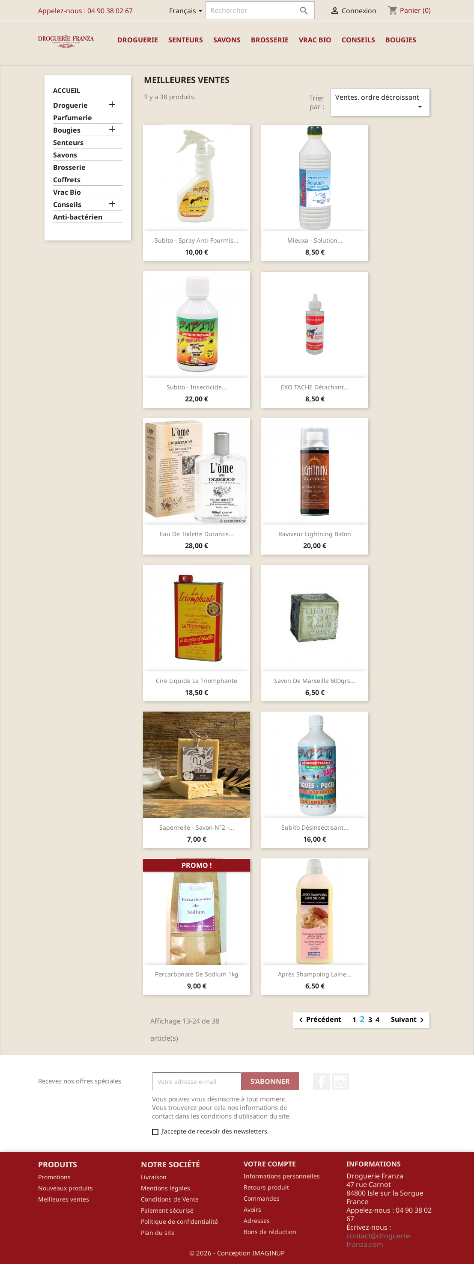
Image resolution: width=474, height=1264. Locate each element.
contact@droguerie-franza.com (378, 1240)
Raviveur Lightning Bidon (314, 534)
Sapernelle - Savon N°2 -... (196, 827)
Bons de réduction (270, 1232)
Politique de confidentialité (179, 1221)
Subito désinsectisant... (315, 827)
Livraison (154, 1177)
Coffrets (66, 179)
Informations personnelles (282, 1176)
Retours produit (266, 1187)
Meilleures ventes (63, 1199)
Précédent (318, 1020)
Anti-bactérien (77, 217)
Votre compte (270, 1164)
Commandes (262, 1198)
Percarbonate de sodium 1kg (196, 974)
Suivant (409, 1020)
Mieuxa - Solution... (315, 240)
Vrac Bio (315, 40)
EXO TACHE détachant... (315, 387)
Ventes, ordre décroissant (380, 102)
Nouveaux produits (65, 1188)
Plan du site (158, 1232)
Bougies (400, 40)
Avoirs (252, 1209)
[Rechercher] (260, 10)
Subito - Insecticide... (197, 387)
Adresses (257, 1221)
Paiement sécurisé (167, 1210)
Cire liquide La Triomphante (196, 681)
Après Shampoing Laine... (315, 974)
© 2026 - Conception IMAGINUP (237, 1253)
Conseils (358, 40)
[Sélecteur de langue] (187, 11)
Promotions (54, 1177)
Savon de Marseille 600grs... (314, 681)
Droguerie (137, 40)
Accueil (66, 90)
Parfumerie (72, 117)
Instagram (340, 1081)
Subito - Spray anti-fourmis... (196, 240)
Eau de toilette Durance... (197, 534)
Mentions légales (165, 1188)
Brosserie (270, 40)
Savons (227, 40)
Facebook (321, 1081)
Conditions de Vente (170, 1199)
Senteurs (185, 40)
